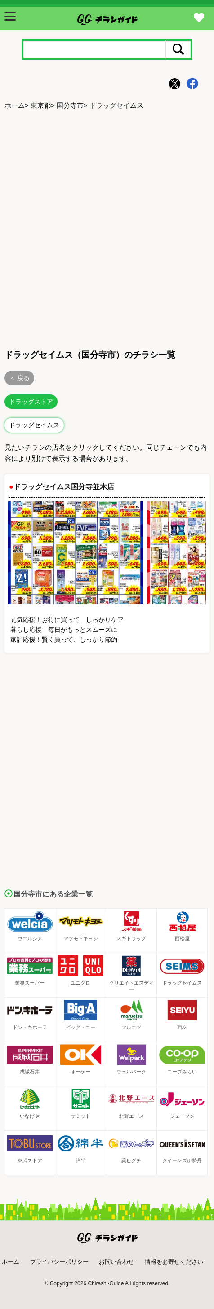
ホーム (14, 105)
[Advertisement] (107, 228)
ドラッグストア (31, 401)
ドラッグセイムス (34, 425)
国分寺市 (70, 105)
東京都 (41, 105)
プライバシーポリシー (59, 1261)
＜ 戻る (19, 377)
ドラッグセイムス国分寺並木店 (63, 486)
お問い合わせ (116, 1261)
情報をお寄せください (174, 1261)
